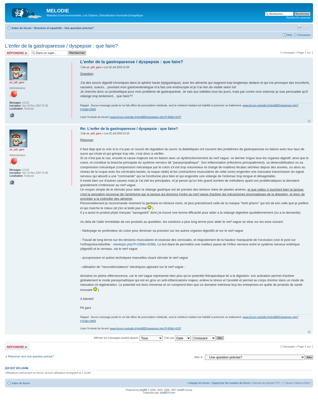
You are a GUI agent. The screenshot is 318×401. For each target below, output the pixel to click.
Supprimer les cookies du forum (231, 382)
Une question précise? (79, 28)
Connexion (304, 34)
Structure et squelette (48, 28)
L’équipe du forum (198, 382)
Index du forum (21, 28)
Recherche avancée (298, 17)
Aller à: (199, 357)
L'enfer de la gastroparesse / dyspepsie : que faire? (61, 46)
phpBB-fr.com (167, 392)
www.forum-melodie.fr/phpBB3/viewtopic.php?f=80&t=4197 (145, 116)
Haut (309, 121)
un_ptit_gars (93, 67)
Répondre (17, 53)
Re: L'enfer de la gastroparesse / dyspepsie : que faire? (129, 128)
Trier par (177, 337)
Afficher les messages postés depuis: (128, 337)
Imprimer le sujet (299, 27)
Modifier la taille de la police (307, 27)
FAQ (289, 34)
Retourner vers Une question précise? (31, 356)
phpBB (143, 390)
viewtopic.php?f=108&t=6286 (134, 244)
